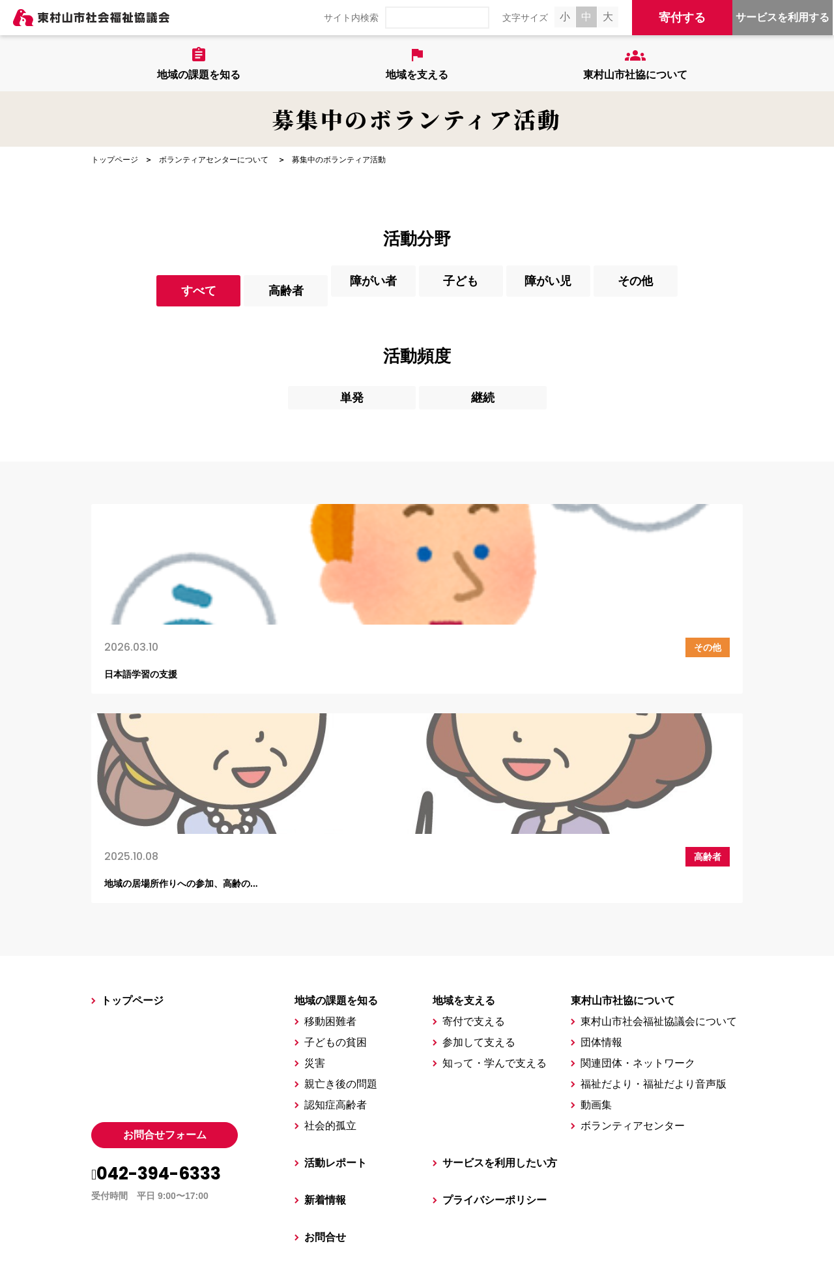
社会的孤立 (330, 933)
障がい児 (613, 289)
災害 (314, 870)
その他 (744, 289)
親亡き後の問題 (340, 891)
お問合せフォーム (165, 942)
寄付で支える (473, 829)
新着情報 (325, 1007)
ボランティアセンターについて (213, 159)
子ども (482, 289)
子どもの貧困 (335, 849)
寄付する (682, 17)
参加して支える (478, 849)
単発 (352, 395)
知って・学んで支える (494, 870)
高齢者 (220, 289)
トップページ (114, 159)
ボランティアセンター (633, 933)
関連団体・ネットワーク (638, 870)
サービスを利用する (782, 17)
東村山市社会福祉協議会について (659, 829)
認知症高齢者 (335, 912)
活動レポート (335, 970)
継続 (483, 395)
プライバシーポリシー (494, 1007)
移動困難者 (330, 829)
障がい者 (351, 289)
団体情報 (601, 849)
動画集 (596, 912)
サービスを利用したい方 (499, 970)
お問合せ (325, 1044)
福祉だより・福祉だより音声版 (653, 891)
